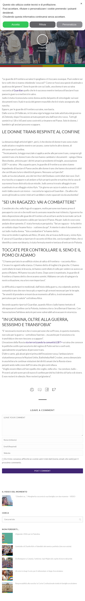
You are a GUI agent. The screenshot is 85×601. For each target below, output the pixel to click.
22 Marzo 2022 (42, 51)
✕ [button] (81, 3)
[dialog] (42, 15)
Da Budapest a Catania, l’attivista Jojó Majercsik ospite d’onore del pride (43, 559)
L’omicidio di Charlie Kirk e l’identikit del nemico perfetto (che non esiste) (43, 546)
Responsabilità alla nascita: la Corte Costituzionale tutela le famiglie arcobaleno (46, 583)
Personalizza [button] (69, 24)
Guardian (18, 90)
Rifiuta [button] (42, 24)
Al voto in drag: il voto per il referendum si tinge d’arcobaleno (39, 571)
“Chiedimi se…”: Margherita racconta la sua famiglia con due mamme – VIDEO (45, 496)
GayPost (43, 48)
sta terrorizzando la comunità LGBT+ (44, 342)
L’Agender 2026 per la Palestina (27, 534)
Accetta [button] (16, 24)
